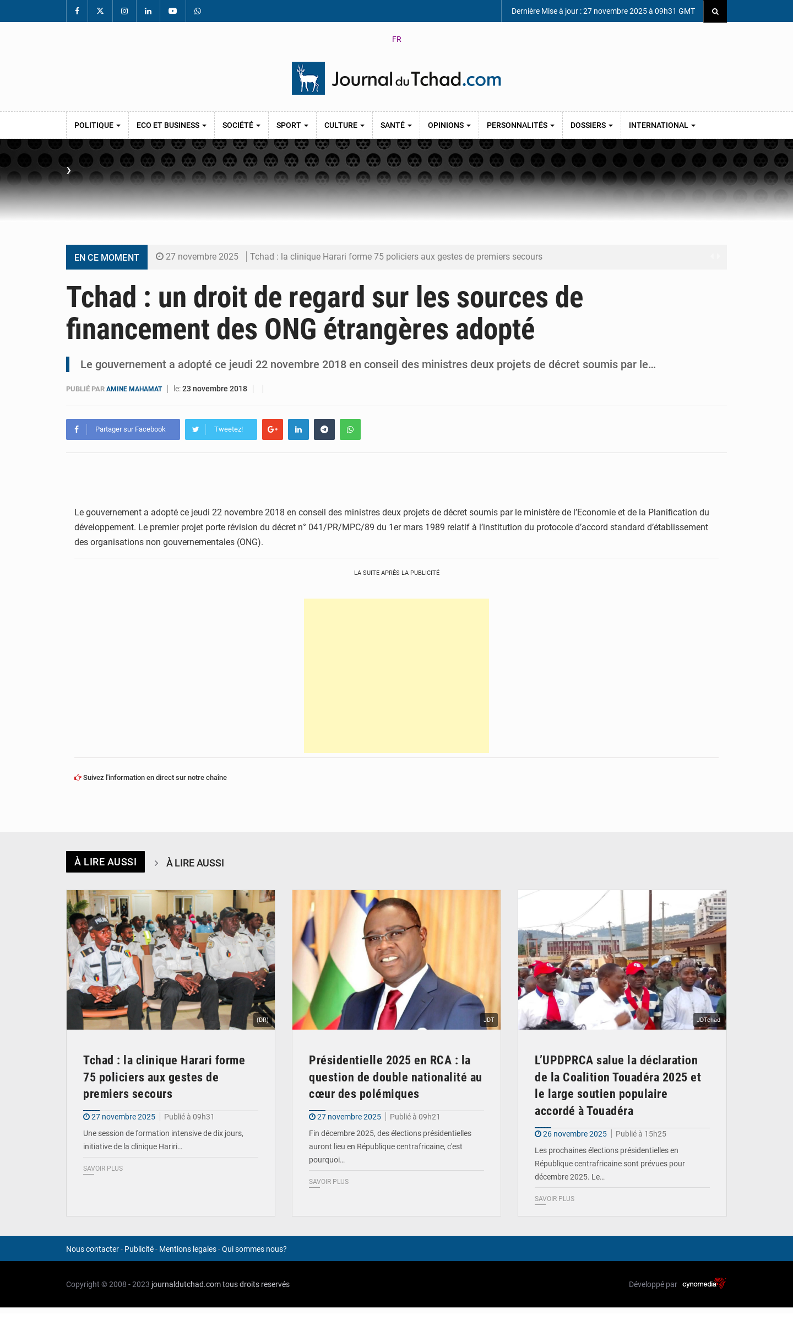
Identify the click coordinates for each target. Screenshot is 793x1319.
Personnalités (521, 125)
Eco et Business (172, 125)
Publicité (139, 1249)
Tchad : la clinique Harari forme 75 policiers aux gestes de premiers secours (396, 256)
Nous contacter (92, 1249)
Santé (396, 125)
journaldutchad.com (186, 1284)
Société (241, 125)
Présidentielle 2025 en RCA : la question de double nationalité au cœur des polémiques (395, 1077)
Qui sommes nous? (254, 1249)
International (662, 125)
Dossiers (592, 125)
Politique (97, 125)
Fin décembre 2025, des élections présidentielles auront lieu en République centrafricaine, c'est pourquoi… (390, 1146)
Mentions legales (187, 1249)
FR (396, 39)
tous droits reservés (256, 1284)
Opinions (449, 125)
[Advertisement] (396, 675)
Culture (344, 125)
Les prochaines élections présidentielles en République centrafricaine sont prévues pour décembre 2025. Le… (610, 1163)
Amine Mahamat (136, 389)
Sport (292, 125)
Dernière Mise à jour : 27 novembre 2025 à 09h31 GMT (602, 11)
